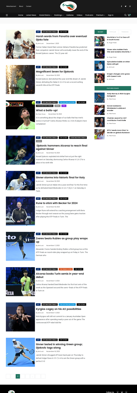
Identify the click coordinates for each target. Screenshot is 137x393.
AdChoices (31, 383)
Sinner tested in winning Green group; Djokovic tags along (61, 329)
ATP (40, 31)
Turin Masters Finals (57, 101)
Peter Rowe (113, 99)
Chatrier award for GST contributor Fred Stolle (117, 119)
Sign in (111, 15)
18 (38, 358)
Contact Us (11, 383)
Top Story (65, 31)
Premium (100, 15)
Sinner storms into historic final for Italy (62, 169)
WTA (76, 101)
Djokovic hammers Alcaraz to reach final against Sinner (60, 141)
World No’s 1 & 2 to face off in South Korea (119, 38)
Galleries (70, 15)
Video (70, 101)
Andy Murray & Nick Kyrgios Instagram (119, 94)
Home (21, 15)
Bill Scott (112, 67)
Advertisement (11, 6)
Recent (100, 32)
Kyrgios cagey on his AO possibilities (60, 298)
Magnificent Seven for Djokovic (57, 69)
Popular (113, 32)
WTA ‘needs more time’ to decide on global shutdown (119, 131)
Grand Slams (44, 15)
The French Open (68, 256)
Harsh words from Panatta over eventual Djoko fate (57, 37)
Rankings (58, 15)
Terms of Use (21, 383)
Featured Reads (113, 88)
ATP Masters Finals (52, 31)
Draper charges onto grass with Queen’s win (119, 75)
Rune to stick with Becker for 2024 (59, 194)
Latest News (31, 15)
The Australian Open (69, 98)
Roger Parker (113, 43)
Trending (125, 32)
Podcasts (90, 15)
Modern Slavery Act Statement (47, 383)
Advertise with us (64, 383)
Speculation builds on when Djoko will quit (119, 63)
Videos (80, 15)
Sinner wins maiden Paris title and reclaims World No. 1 (119, 51)
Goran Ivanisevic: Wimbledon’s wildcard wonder (117, 108)
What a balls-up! (49, 106)
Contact (28, 6)
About (21, 6)
